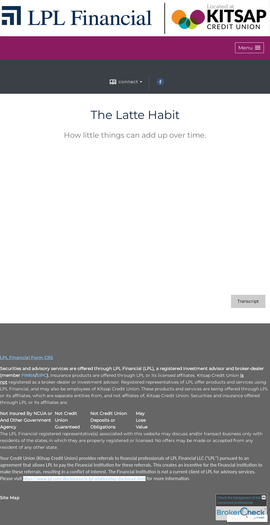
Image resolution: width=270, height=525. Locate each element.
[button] (249, 47)
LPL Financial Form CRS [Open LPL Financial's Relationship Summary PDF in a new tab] (26, 357)
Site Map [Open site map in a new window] (10, 497)
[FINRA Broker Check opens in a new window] (241, 507)
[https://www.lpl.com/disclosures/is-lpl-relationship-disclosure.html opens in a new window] (84, 478)
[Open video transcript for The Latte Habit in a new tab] (248, 301)
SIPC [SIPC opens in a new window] (42, 375)
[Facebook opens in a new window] (160, 84)
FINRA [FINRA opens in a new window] (28, 375)
